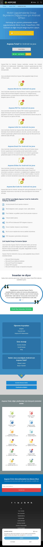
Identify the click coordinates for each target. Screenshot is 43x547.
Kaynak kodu (21, 331)
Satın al (28, 54)
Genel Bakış (21, 49)
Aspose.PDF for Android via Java (21, 108)
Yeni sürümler (21, 513)
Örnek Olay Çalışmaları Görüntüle (21, 309)
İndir (15, 54)
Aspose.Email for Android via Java (21, 146)
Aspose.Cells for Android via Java (21, 127)
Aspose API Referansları (21, 333)
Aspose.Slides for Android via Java (21, 165)
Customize (12, 541)
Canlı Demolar (21, 520)
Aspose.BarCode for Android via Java (21, 187)
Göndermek (21, 490)
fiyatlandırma (21, 516)
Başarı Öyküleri (21, 365)
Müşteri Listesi (21, 363)
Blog (21, 349)
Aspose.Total (11, 416)
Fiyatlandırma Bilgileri (21, 387)
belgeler (21, 328)
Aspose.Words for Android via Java (21, 89)
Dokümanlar (21, 518)
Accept (21, 538)
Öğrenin (21, 54)
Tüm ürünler (21, 511)
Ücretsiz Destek (21, 345)
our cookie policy (28, 535)
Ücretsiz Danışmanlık (21, 525)
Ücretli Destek (21, 347)
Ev (21, 508)
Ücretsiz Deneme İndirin (21, 33)
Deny (30, 541)
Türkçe (33, 2)
